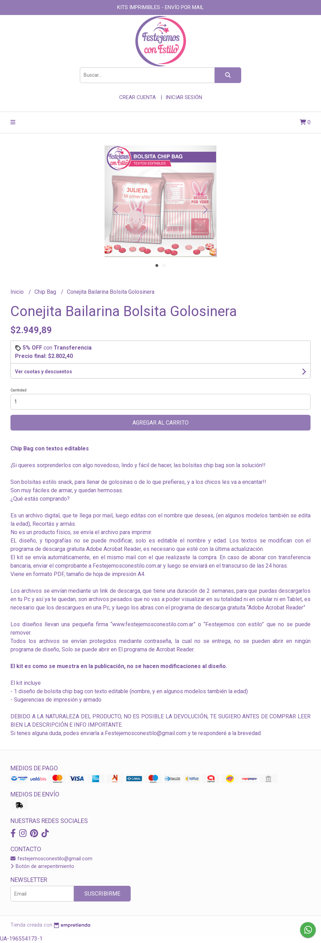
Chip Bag (46, 292)
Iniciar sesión (184, 97)
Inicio (17, 292)
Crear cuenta (137, 97)
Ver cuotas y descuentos (43, 371)
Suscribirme (102, 893)
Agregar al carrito (160, 422)
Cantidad (18, 390)
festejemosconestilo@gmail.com (51, 859)
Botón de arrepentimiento (42, 866)
